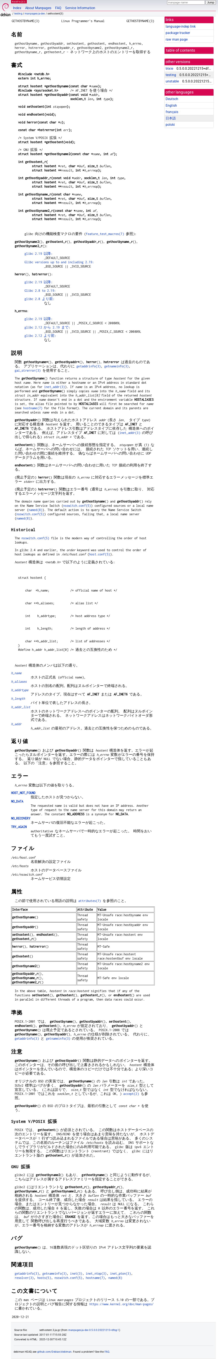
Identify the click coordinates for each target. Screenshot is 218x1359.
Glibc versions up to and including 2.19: (59, 262)
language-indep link (181, 26)
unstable (172, 81)
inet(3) (76, 1273)
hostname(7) (32, 408)
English (171, 105)
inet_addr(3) (54, 387)
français (172, 112)
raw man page (177, 39)
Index (17, 8)
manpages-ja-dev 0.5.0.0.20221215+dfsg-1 (93, 1330)
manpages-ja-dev (35, 13)
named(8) (35, 510)
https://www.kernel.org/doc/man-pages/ (121, 1304)
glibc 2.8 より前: (39, 299)
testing (18, 13)
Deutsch (172, 99)
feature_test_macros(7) (105, 234)
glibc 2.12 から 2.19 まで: (47, 327)
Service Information (80, 8)
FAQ (58, 8)
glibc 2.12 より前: (40, 335)
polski (170, 125)
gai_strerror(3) (28, 370)
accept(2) (131, 1094)
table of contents (180, 50)
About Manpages (38, 8)
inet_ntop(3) (96, 1273)
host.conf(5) (99, 554)
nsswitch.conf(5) (77, 505)
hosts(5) (44, 1278)
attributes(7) (89, 901)
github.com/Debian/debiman (54, 1351)
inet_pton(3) (120, 1273)
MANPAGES (19, 1)
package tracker (178, 33)
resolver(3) (24, 1278)
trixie (169, 69)
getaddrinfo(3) (88, 366)
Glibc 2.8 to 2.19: (40, 290)
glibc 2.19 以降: (38, 253)
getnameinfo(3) (116, 366)
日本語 (171, 118)
